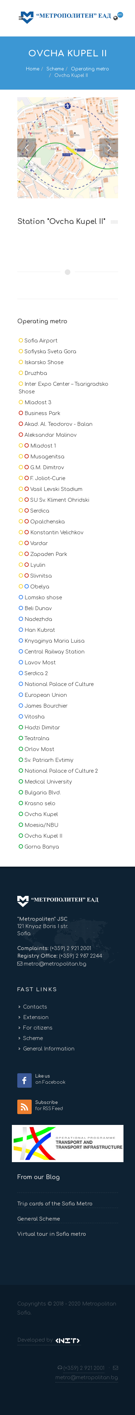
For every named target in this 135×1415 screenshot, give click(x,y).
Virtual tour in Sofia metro (51, 1234)
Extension (36, 1017)
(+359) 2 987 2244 (80, 956)
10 (111, 104)
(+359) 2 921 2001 (70, 948)
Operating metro (90, 69)
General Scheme (38, 1219)
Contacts (35, 1007)
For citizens (38, 1028)
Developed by (49, 1340)
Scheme (55, 69)
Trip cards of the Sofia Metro (55, 1204)
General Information (49, 1049)
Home (32, 69)
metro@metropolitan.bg (55, 964)
